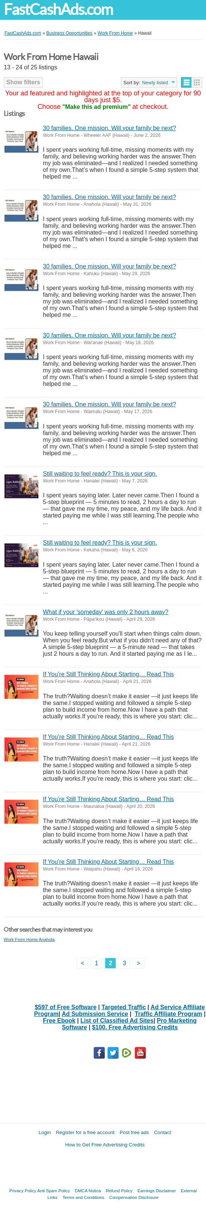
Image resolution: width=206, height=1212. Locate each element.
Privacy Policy (22, 1190)
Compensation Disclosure (134, 1197)
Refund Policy (119, 1190)
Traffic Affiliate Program (168, 1014)
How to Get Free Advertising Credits (105, 1145)
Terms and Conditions (83, 1197)
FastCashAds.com (58, 9)
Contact (162, 1132)
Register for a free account (85, 1132)
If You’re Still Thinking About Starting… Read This (108, 674)
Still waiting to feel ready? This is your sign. (100, 473)
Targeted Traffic (124, 1007)
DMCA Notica (88, 1190)
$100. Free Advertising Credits (135, 1027)
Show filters (23, 82)
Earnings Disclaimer (156, 1190)
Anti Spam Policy (53, 1190)
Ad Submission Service (95, 1014)
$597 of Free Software (65, 1007)
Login (44, 1132)
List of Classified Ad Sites (117, 1020)
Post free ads (134, 1132)
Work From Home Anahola (29, 939)
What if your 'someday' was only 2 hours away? (105, 612)
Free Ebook (59, 1020)
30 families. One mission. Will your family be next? (109, 128)
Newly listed (155, 82)
